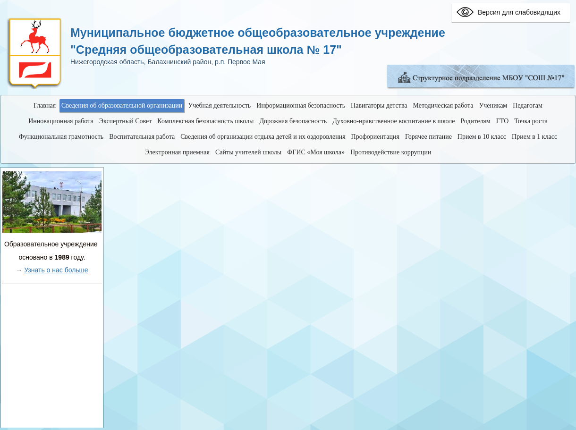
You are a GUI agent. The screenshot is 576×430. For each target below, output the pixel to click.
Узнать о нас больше (56, 270)
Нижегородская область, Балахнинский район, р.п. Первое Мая (167, 62)
